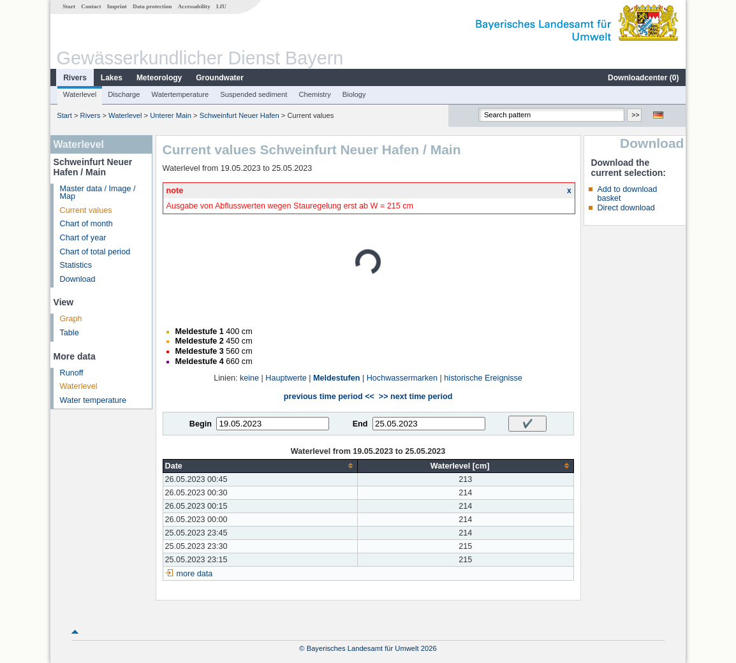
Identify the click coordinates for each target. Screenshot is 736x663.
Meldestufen (336, 378)
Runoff (72, 372)
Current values (86, 210)
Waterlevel (79, 94)
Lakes (111, 77)
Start (69, 6)
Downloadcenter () (643, 77)
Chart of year (83, 237)
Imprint (117, 6)
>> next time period (415, 396)
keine (249, 378)
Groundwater (220, 77)
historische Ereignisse (483, 378)
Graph (71, 318)
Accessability (194, 6)
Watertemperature (180, 94)
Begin (200, 423)
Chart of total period (95, 251)
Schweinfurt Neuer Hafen (239, 115)
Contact (91, 6)
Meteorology (159, 77)
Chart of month (86, 223)
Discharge (124, 94)
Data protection (152, 6)
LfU (221, 6)
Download (78, 279)
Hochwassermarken (402, 378)
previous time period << (329, 396)
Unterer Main (170, 115)
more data (195, 573)
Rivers (75, 77)
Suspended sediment (253, 94)
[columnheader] (260, 465)
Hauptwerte (285, 378)
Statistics (76, 265)
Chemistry (314, 94)
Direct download (625, 207)
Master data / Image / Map (98, 192)
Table (69, 332)
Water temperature (93, 400)
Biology (354, 94)
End (360, 423)
